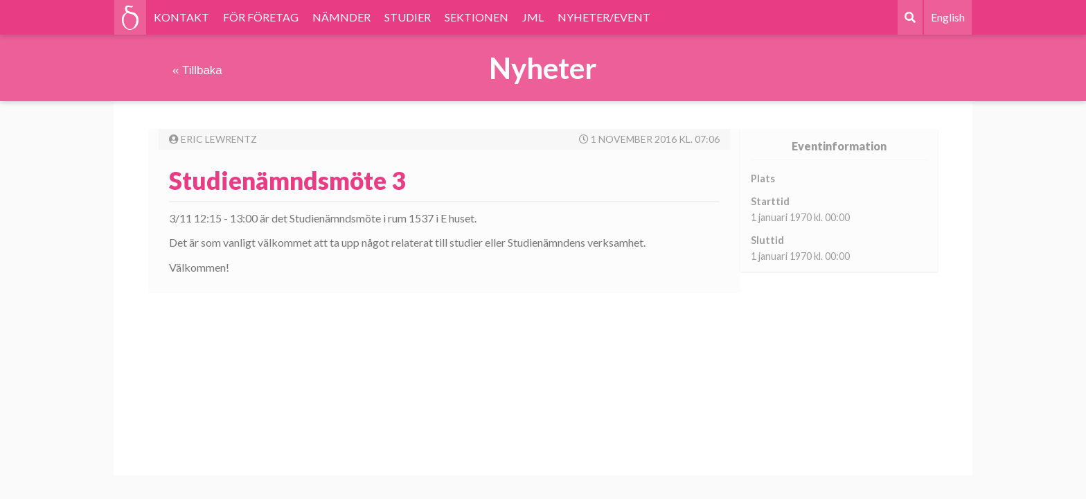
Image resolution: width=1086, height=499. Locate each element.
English (948, 17)
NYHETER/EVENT (604, 17)
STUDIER (407, 17)
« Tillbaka (197, 70)
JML (533, 17)
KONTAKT (181, 17)
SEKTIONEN (476, 17)
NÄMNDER (341, 17)
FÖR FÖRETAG (261, 17)
